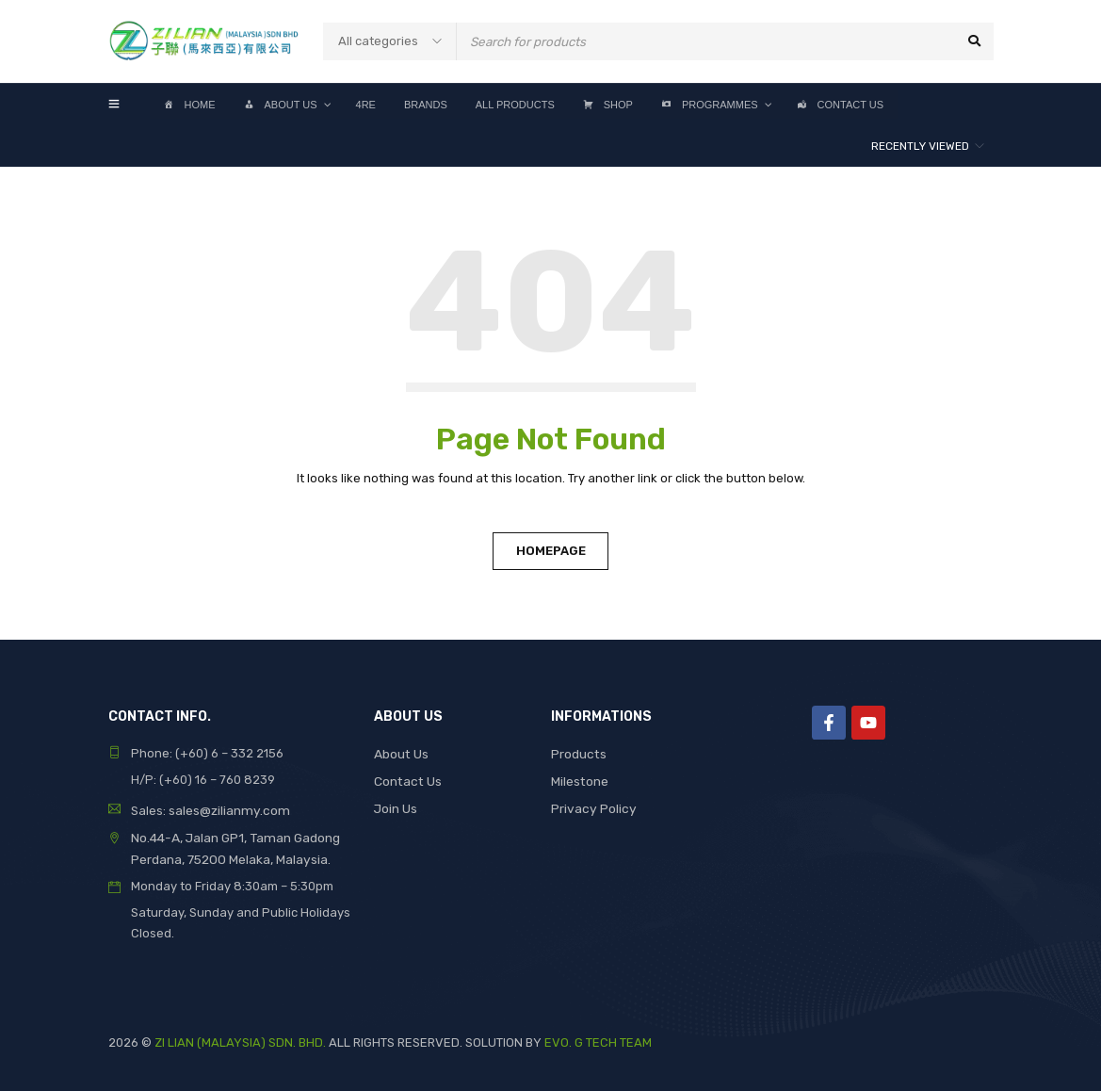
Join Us (395, 806)
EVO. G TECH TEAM (598, 1040)
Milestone (579, 780)
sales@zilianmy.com (226, 810)
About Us (401, 753)
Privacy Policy (591, 806)
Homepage (551, 551)
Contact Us (406, 780)
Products (578, 753)
